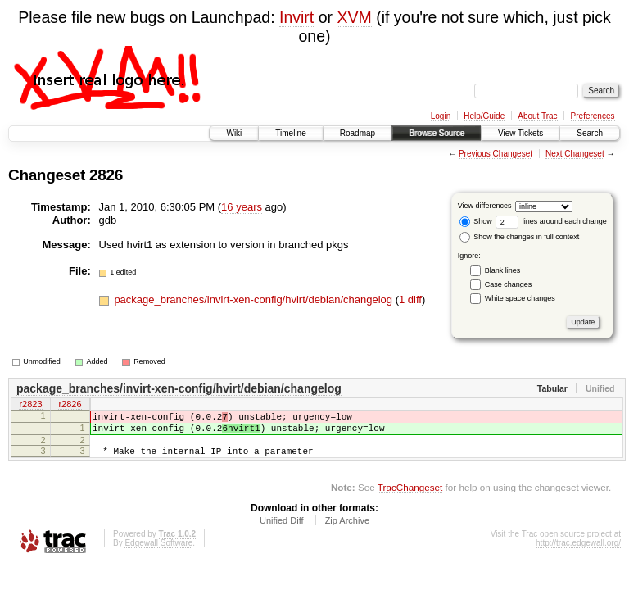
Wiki (234, 133)
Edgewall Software (158, 552)
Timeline (290, 133)
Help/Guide (484, 115)
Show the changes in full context (519, 237)
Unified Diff (282, 530)
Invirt (296, 17)
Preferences (593, 115)
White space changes (520, 298)
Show (475, 221)
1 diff (410, 299)
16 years (241, 207)
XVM (354, 17)
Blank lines (503, 270)
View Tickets (520, 133)
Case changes (508, 284)
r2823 (30, 406)
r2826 (69, 406)
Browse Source (436, 133)
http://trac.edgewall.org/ (578, 552)
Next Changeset (574, 153)
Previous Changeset (495, 153)
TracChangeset (410, 497)
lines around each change (551, 221)
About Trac (537, 115)
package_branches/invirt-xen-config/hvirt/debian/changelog (254, 299)
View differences (485, 206)
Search (590, 133)
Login (440, 115)
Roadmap (357, 133)
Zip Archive (347, 530)
